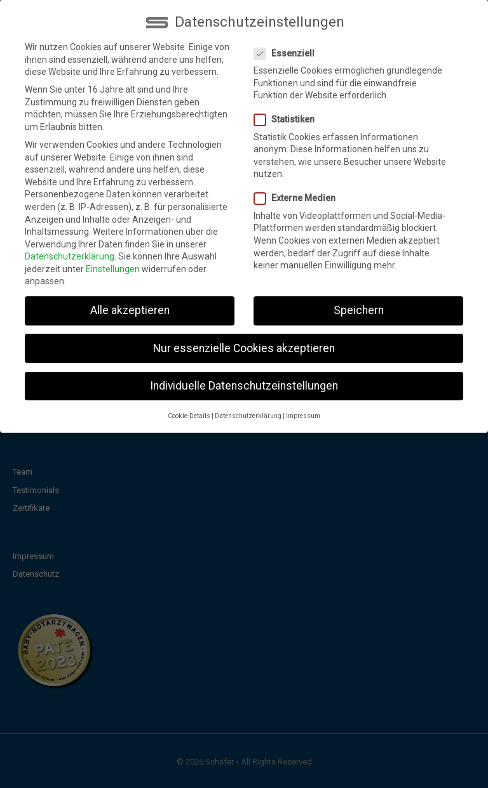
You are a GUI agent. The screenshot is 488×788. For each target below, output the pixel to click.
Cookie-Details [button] (189, 407)
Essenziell (288, 45)
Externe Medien (299, 190)
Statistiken (288, 111)
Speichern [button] (359, 302)
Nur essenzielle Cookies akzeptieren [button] (244, 339)
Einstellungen (113, 260)
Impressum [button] (303, 407)
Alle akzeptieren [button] (130, 302)
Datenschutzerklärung (69, 247)
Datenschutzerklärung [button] (248, 407)
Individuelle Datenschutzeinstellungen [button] (244, 377)
